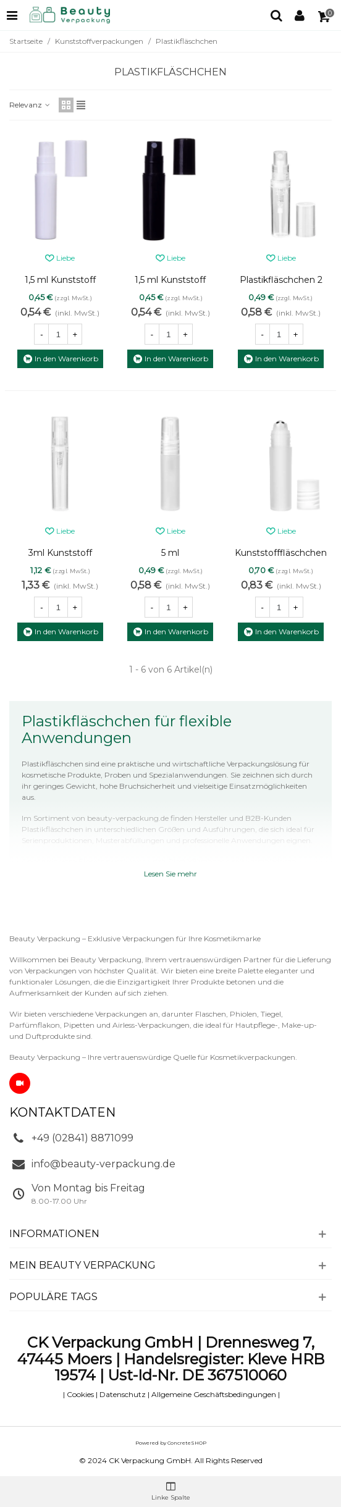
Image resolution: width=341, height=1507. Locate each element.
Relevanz (30, 104)
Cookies (80, 1394)
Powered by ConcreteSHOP (170, 1443)
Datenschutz (122, 1394)
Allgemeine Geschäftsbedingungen (213, 1394)
